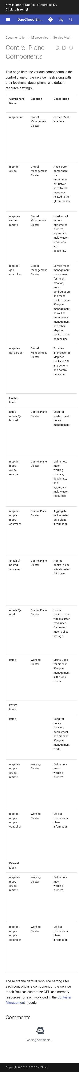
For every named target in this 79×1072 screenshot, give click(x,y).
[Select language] (60, 19)
